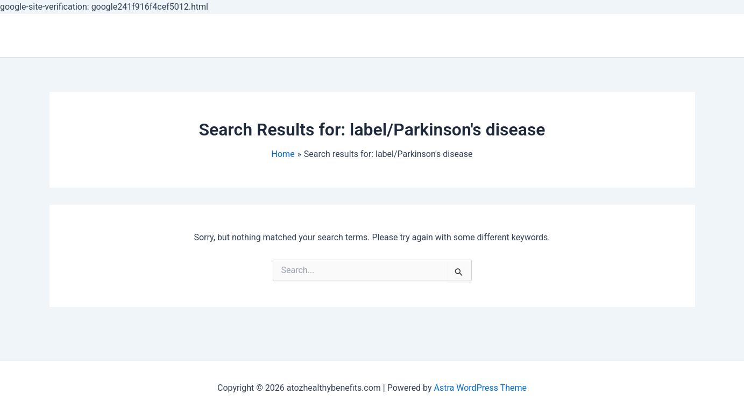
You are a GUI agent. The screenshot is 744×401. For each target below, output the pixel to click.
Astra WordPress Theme (480, 388)
